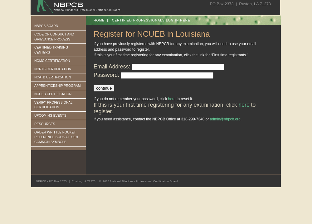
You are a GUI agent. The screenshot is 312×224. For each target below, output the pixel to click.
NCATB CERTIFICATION (52, 77)
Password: (106, 75)
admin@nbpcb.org (225, 119)
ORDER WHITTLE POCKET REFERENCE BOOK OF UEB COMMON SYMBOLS (56, 137)
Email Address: (112, 66)
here (172, 99)
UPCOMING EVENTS (50, 115)
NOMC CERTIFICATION (52, 61)
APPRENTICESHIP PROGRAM (57, 85)
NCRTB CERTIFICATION (52, 69)
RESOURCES (44, 124)
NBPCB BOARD (46, 26)
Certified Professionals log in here (151, 20)
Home (99, 20)
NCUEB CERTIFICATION (52, 94)
